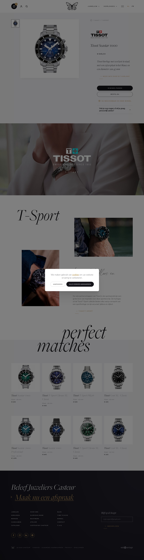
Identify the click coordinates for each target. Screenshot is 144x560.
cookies (75, 275)
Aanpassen (57, 284)
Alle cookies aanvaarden (80, 284)
